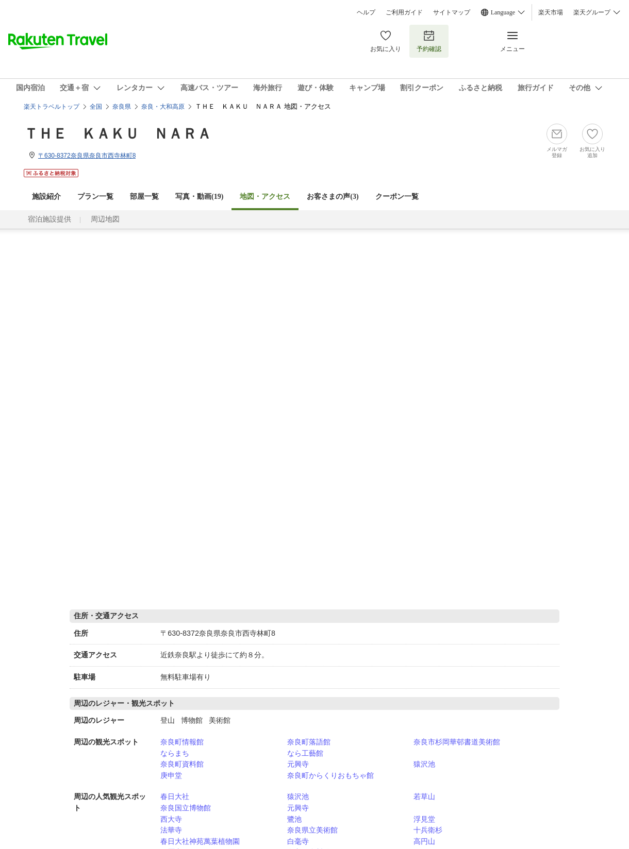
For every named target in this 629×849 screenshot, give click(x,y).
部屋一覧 (144, 196)
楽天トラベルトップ (51, 106)
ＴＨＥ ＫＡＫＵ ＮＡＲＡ (117, 134)
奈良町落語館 (308, 742)
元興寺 (298, 764)
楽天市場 (550, 12)
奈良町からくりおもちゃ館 (330, 775)
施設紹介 (46, 196)
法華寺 (171, 830)
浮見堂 (424, 819)
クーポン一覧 (397, 196)
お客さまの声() (332, 196)
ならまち (174, 753)
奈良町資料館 (182, 764)
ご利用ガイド (404, 12)
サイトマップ (451, 12)
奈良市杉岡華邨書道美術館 (456, 742)
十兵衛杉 (427, 830)
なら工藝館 (305, 753)
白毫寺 (298, 841)
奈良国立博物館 (185, 808)
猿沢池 (424, 764)
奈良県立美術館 (312, 830)
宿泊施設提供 (49, 219)
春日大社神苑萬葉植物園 (200, 841)
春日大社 (174, 796)
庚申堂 (171, 775)
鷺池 (294, 819)
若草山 (424, 796)
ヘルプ (366, 12)
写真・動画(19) (199, 196)
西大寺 (171, 819)
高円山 (424, 841)
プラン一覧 (95, 196)
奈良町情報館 (182, 742)
